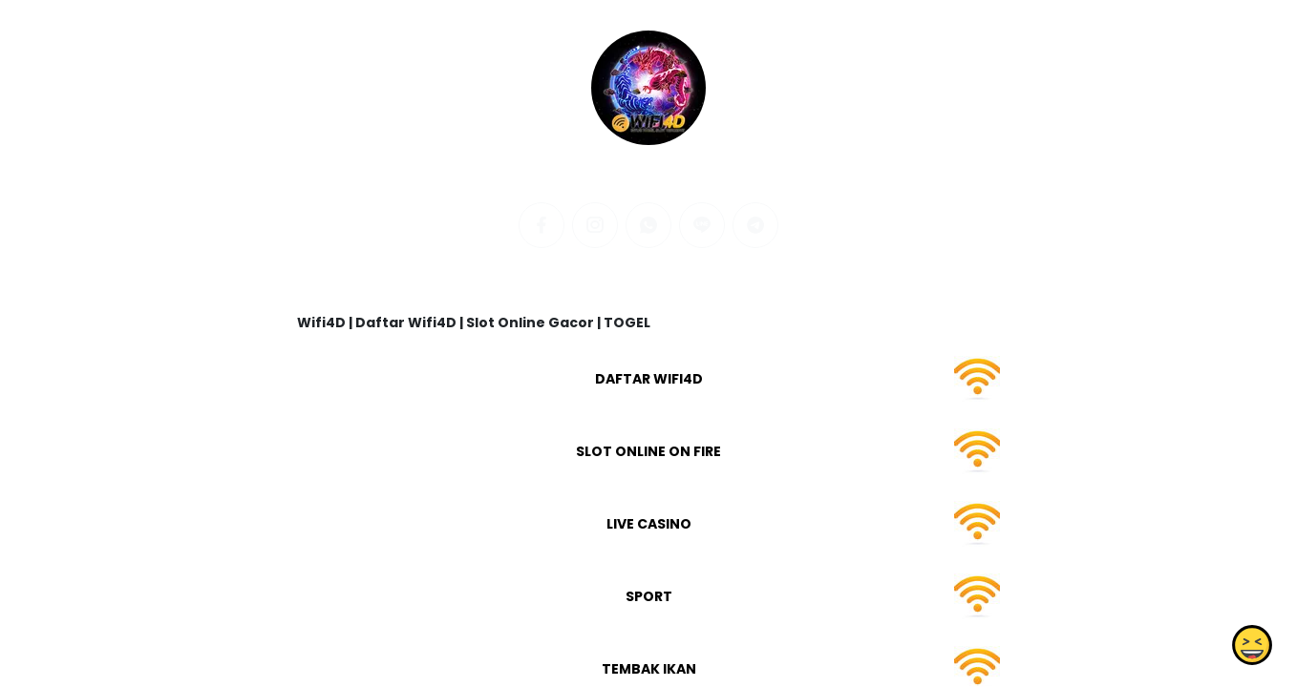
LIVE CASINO (648, 523)
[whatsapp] (648, 225)
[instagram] (595, 225)
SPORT (648, 596)
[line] (702, 225)
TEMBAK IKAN (648, 668)
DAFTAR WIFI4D (648, 378)
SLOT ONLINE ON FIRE (648, 451)
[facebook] (541, 225)
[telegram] (755, 225)
